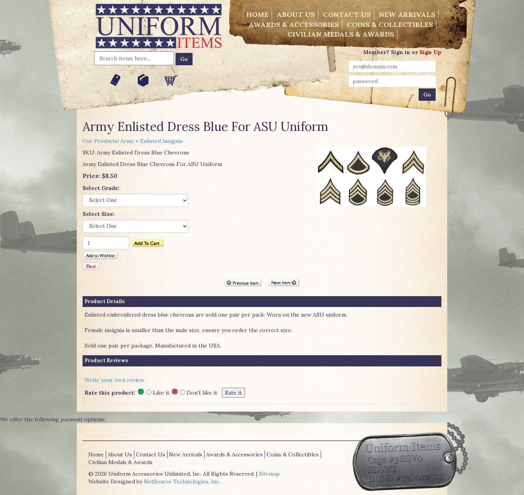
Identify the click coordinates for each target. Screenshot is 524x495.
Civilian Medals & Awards (340, 34)
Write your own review (114, 379)
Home (257, 14)
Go (184, 59)
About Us (296, 14)
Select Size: (99, 213)
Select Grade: (101, 188)
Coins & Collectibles (390, 24)
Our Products (100, 140)
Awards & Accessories (293, 24)
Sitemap (269, 473)
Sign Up (430, 52)
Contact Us (347, 14)
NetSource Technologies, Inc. (182, 481)
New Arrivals (407, 14)
